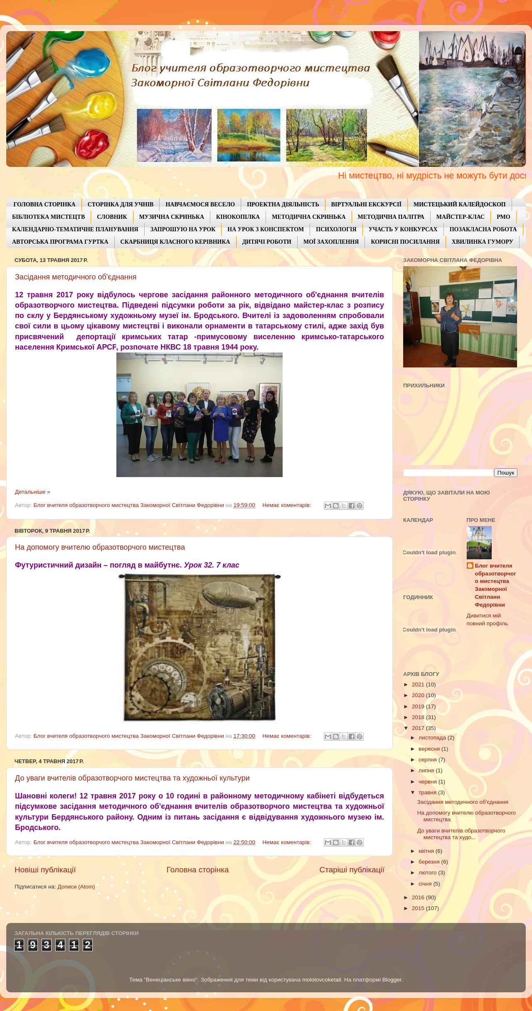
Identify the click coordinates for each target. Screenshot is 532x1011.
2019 (419, 706)
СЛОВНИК (112, 217)
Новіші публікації (45, 869)
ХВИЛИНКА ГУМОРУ (482, 242)
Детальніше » (32, 492)
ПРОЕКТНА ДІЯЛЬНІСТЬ (283, 204)
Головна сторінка (198, 869)
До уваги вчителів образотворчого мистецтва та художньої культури (132, 778)
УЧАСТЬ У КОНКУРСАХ (403, 229)
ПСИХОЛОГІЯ (336, 229)
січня (426, 884)
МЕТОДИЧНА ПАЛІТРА (391, 217)
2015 (419, 908)
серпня (428, 759)
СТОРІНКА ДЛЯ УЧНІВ (121, 204)
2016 (419, 897)
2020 (419, 695)
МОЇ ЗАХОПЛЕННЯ (331, 242)
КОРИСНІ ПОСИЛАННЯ (405, 242)
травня (428, 792)
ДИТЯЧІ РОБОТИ (266, 242)
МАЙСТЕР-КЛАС (460, 217)
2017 (419, 728)
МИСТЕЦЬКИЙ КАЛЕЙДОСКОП (460, 204)
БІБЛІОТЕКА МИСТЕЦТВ (48, 217)
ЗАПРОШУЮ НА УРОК (183, 229)
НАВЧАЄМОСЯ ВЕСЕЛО (200, 204)
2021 (419, 684)
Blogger (391, 980)
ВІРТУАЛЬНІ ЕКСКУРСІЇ (366, 204)
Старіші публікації (352, 869)
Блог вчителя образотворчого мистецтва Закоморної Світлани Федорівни (495, 585)
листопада (433, 737)
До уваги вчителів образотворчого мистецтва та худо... (461, 833)
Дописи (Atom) (76, 887)
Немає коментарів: (287, 505)
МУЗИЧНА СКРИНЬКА (171, 217)
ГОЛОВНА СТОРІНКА (45, 204)
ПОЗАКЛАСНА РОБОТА (483, 229)
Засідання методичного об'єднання (76, 277)
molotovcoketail (321, 980)
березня (430, 862)
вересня (430, 749)
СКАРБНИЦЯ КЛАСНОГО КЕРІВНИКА (175, 242)
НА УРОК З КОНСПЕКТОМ (265, 229)
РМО (503, 217)
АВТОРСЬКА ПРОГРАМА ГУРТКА (60, 242)
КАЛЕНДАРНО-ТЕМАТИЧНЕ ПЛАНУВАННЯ (75, 229)
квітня (427, 851)
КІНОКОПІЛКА (238, 217)
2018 (419, 717)
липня (427, 770)
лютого (428, 872)
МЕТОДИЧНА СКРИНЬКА (308, 217)
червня (428, 781)
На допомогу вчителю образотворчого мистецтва (100, 547)
